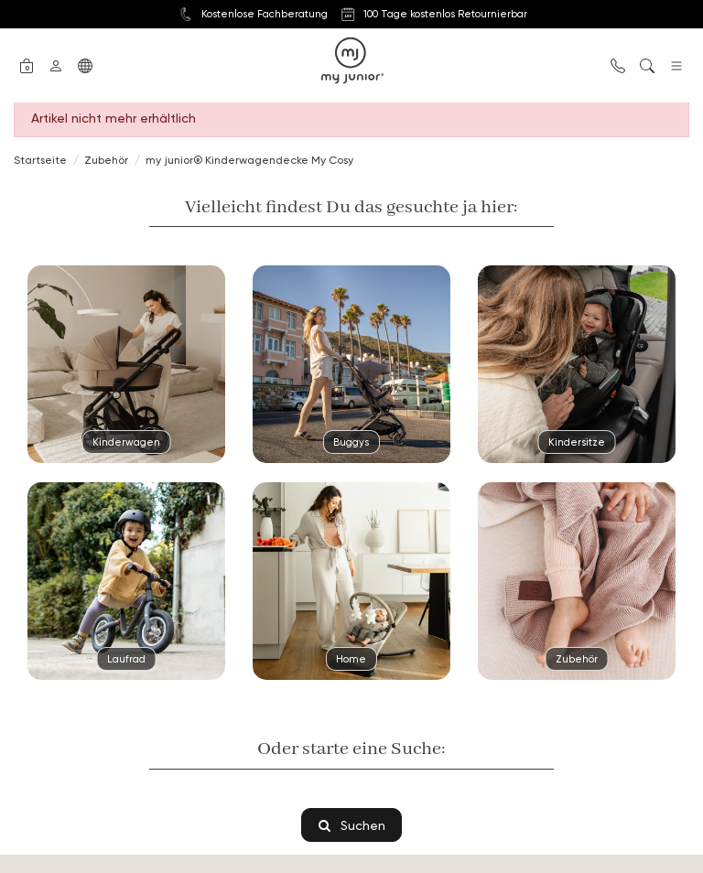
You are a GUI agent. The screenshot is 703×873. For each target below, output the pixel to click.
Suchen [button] (352, 825)
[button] (26, 64)
